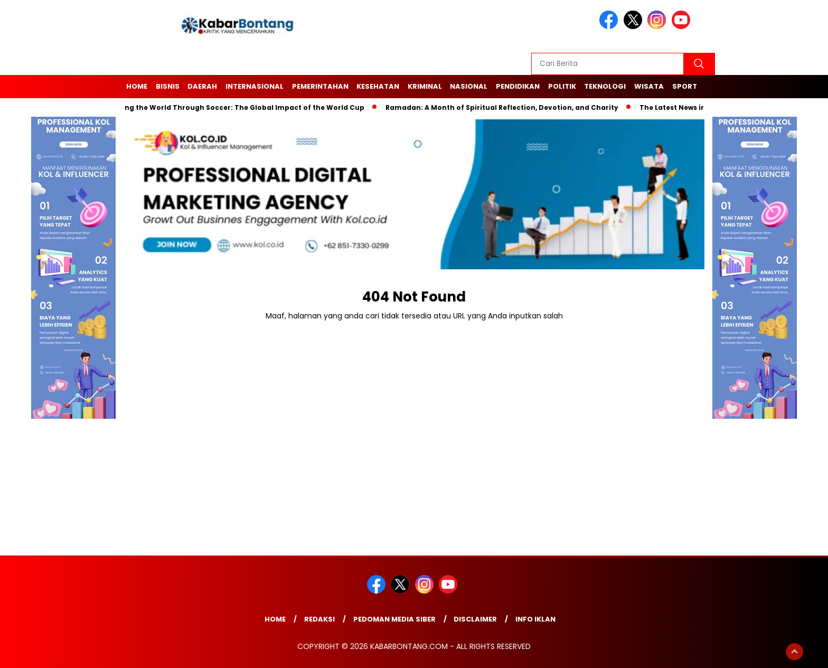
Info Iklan (535, 619)
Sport (684, 86)
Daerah (202, 86)
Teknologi (605, 86)
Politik (562, 86)
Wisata (649, 86)
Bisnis (168, 86)
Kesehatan (377, 86)
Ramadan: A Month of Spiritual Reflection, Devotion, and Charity (505, 107)
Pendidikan (518, 86)
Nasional (468, 86)
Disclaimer (475, 619)
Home (136, 86)
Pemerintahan (320, 86)
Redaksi (319, 619)
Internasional (254, 86)
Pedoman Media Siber (394, 619)
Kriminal (425, 86)
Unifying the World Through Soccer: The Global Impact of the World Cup (237, 107)
